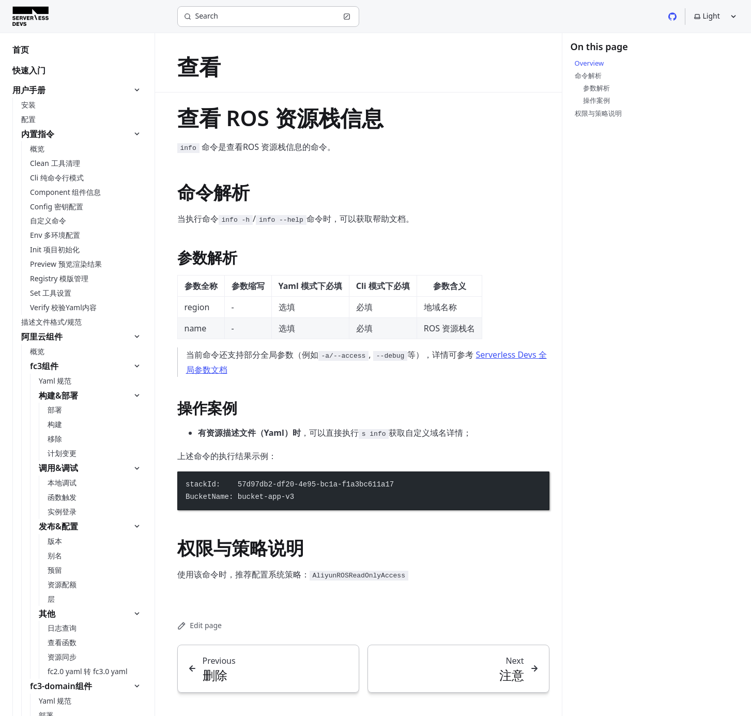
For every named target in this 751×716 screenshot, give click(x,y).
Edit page (199, 625)
